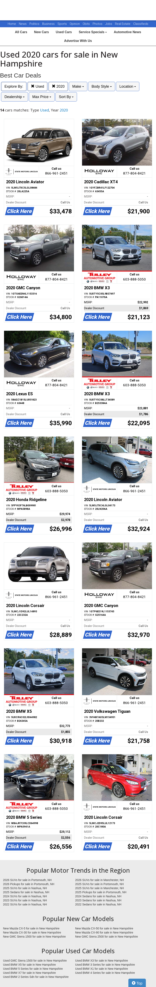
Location (127, 86)
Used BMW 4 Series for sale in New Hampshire (105, 972)
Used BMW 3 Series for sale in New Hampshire (105, 964)
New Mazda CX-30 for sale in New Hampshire (32, 932)
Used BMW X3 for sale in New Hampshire (101, 960)
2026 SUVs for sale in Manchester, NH (99, 880)
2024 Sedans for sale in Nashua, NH (98, 896)
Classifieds (140, 24)
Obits (87, 24)
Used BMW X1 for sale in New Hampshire (101, 968)
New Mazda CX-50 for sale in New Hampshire (104, 928)
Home (12, 24)
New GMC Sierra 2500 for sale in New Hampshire (106, 936)
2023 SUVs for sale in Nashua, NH (25, 900)
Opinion (75, 24)
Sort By (66, 97)
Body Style (102, 86)
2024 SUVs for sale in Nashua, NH (25, 896)
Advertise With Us (78, 41)
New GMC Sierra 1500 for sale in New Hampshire (34, 936)
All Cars (21, 32)
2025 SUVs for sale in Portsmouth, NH (99, 884)
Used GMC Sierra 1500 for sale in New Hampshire (35, 960)
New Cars (41, 32)
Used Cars (64, 32)
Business (48, 24)
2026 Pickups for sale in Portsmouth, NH (28, 884)
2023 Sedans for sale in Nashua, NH (98, 900)
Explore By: (13, 86)
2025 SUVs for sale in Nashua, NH (25, 888)
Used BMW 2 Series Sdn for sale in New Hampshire (36, 976)
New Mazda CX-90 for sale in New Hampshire (104, 932)
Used (37, 86)
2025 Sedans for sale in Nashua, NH (26, 892)
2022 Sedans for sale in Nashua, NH (98, 904)
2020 (58, 86)
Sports (62, 24)
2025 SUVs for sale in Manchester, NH (99, 888)
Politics (34, 24)
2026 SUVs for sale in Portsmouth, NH (27, 880)
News (23, 24)
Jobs (109, 24)
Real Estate (123, 24)
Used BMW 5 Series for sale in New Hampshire (33, 968)
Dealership (14, 97)
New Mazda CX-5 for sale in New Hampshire (31, 928)
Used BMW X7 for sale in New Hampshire (29, 972)
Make (78, 86)
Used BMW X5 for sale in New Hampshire (29, 964)
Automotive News (127, 32)
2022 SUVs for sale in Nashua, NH (25, 904)
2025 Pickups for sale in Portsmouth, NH (100, 892)
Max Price (41, 97)
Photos (98, 24)
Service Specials (93, 32)
